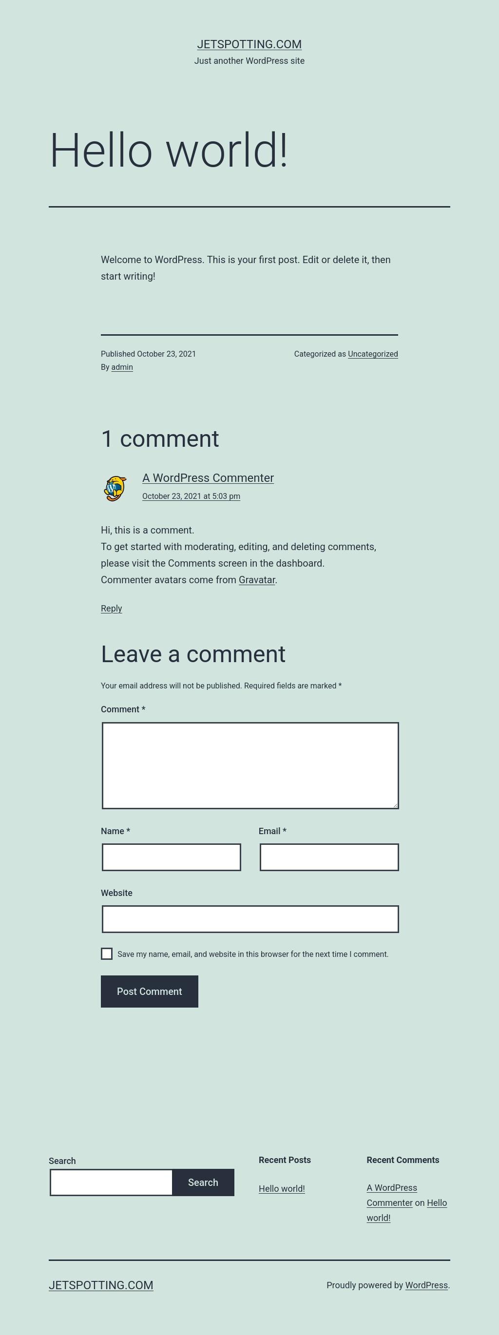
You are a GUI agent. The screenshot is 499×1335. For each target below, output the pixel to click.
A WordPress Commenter (208, 478)
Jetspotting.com (249, 44)
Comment (123, 709)
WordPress (426, 1285)
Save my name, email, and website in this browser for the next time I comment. (253, 954)
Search (62, 1161)
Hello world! (282, 1188)
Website (117, 893)
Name (115, 831)
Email (273, 831)
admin (122, 367)
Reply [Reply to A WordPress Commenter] (111, 608)
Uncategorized (373, 354)
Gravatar (257, 580)
